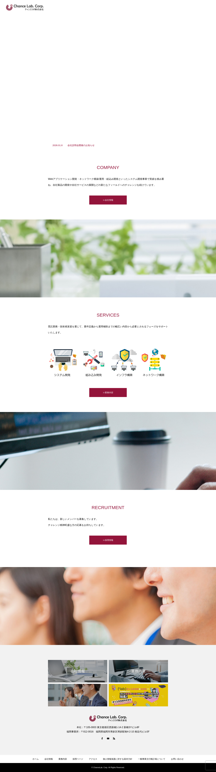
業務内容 (131, 7)
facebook (174, 7)
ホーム (35, 759)
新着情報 (104, 7)
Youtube (145, 7)
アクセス (188, 7)
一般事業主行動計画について (151, 759)
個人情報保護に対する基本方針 (117, 759)
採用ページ (159, 7)
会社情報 (117, 7)
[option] (108, 145)
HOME (91, 7)
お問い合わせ (204, 7)
